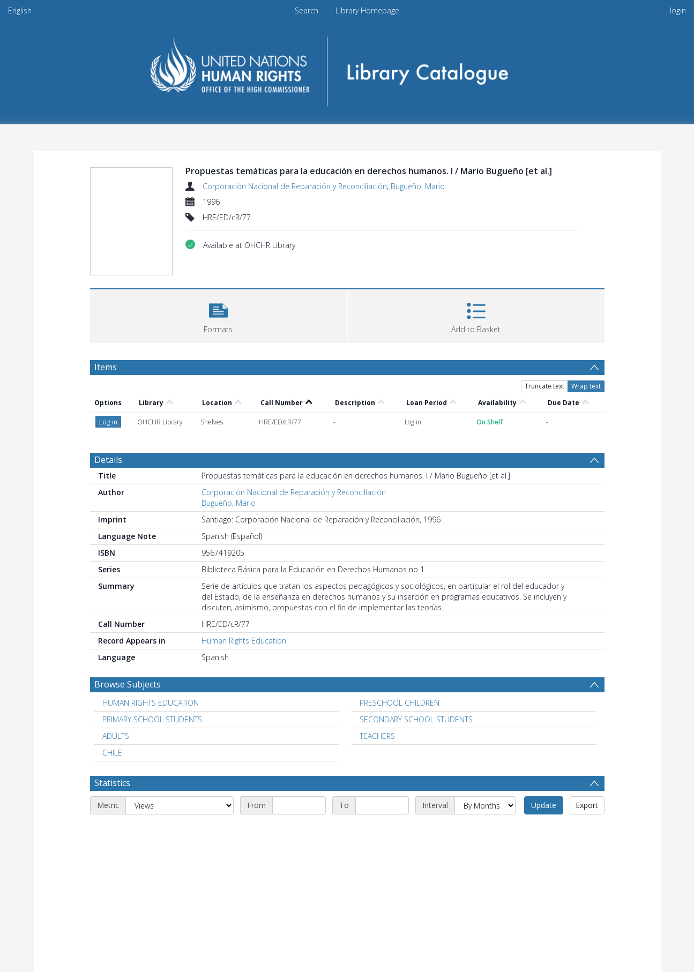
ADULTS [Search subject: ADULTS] (115, 736)
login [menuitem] (678, 10)
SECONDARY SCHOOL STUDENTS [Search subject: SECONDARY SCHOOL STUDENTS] (416, 719)
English (20, 10)
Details (108, 460)
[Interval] (485, 805)
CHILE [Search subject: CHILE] (112, 752)
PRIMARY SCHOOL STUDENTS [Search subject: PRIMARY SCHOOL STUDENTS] (152, 719)
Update (543, 805)
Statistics (112, 783)
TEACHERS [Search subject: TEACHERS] (377, 736)
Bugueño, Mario (418, 186)
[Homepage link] (347, 67)
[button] (218, 314)
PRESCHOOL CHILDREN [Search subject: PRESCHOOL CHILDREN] (399, 703)
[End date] (382, 805)
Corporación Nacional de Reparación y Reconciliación (295, 186)
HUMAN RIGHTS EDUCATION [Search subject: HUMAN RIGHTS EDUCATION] (150, 703)
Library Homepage (367, 10)
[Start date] (299, 805)
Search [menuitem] (306, 10)
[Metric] (179, 805)
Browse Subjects (127, 684)
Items (105, 367)
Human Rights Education (244, 640)
